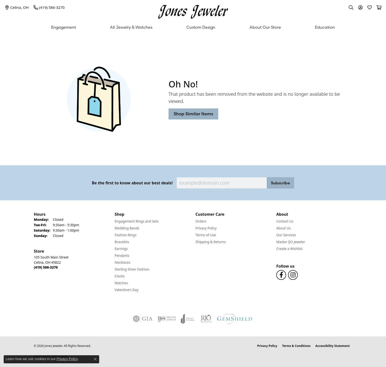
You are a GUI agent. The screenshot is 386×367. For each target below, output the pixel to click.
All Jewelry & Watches (131, 27)
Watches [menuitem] (121, 283)
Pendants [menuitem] (122, 255)
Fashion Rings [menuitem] (125, 235)
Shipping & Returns (210, 241)
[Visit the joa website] (188, 319)
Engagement (63, 27)
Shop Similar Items (193, 113)
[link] (17, 7)
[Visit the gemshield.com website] (235, 319)
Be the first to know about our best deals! (132, 183)
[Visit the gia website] (143, 319)
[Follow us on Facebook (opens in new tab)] (281, 275)
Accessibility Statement (332, 346)
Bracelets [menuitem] (122, 241)
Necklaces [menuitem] (122, 262)
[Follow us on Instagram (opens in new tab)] (293, 275)
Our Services (286, 235)
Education (325, 27)
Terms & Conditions (296, 346)
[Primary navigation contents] (193, 27)
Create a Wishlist (289, 248)
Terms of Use (205, 235)
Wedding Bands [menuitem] (127, 228)
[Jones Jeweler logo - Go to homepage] (193, 10)
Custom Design (200, 27)
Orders (200, 221)
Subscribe (280, 182)
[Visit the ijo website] (166, 319)
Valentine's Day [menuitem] (126, 289)
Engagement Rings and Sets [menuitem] (136, 221)
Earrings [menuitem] (121, 248)
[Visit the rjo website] (206, 319)
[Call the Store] (46, 267)
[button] (351, 7)
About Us (283, 228)
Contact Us (284, 221)
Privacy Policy (206, 228)
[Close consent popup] (95, 359)
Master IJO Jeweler (290, 241)
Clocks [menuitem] (120, 276)
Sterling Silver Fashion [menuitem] (132, 269)
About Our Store (265, 27)
